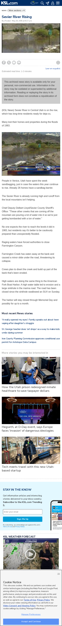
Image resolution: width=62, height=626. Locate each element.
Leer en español (53, 69)
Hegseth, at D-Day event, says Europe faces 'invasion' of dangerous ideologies (28, 429)
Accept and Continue (31, 621)
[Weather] (34, 3)
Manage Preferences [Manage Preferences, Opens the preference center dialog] (31, 614)
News (4, 11)
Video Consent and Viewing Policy (19, 605)
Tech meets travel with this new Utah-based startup (28, 468)
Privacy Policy (43, 600)
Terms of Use (7, 527)
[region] (31, 598)
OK (58, 574)
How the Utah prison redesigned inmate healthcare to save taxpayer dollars (29, 389)
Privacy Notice (19, 527)
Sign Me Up (22, 519)
